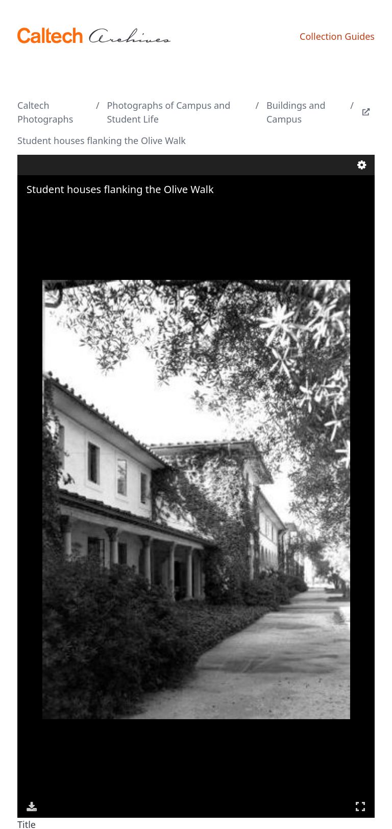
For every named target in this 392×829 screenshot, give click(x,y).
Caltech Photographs (45, 112)
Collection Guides (337, 36)
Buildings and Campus (296, 112)
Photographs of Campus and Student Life (168, 112)
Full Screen (360, 806)
